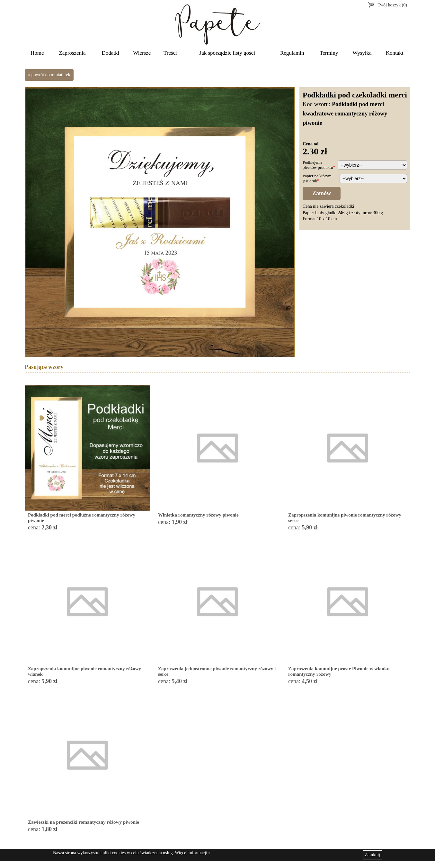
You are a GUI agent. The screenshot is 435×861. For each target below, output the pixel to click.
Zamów (321, 193)
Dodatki (111, 53)
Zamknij (372, 854)
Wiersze (142, 53)
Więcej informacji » (192, 852)
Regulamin (292, 53)
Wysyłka (361, 53)
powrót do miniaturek (50, 74)
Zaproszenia (72, 53)
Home (37, 53)
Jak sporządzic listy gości (227, 53)
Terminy (329, 53)
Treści (170, 53)
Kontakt (395, 53)
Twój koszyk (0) (392, 5)
